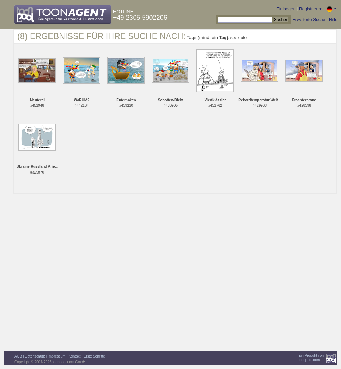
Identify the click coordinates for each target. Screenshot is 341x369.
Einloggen (285, 8)
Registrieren (310, 8)
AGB (18, 356)
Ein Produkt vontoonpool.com (311, 358)
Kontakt (75, 356)
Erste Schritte (94, 356)
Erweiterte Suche (309, 19)
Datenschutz (35, 356)
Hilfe (333, 19)
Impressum (56, 356)
